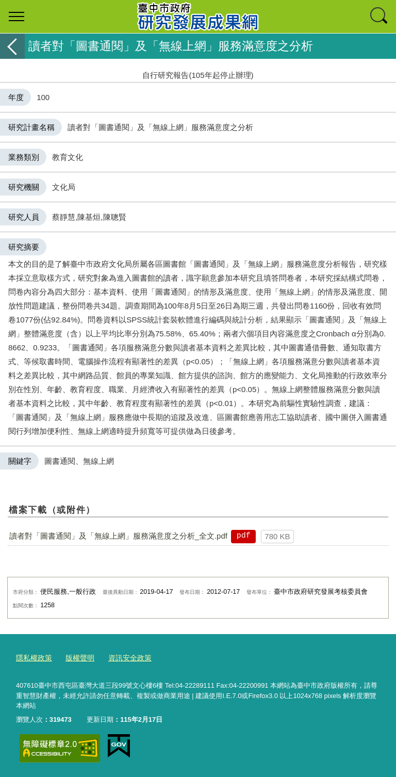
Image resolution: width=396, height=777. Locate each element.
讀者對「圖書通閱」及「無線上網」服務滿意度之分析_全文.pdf (118, 535)
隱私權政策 (33, 657)
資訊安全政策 (124, 657)
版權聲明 (76, 657)
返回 (12, 46)
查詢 (379, 16)
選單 (16, 16)
